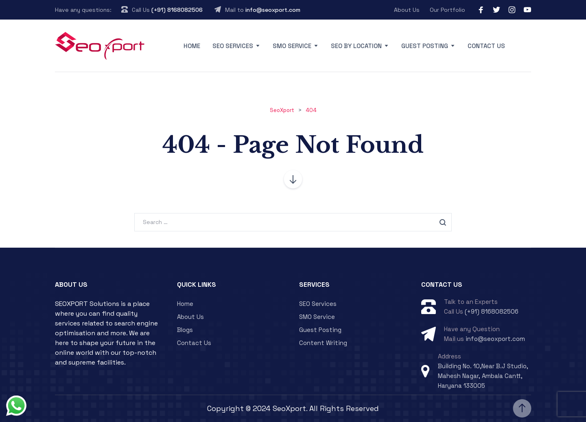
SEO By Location (356, 46)
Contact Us (486, 46)
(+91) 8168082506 (177, 9)
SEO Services (232, 46)
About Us (407, 9)
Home (192, 46)
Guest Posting (424, 46)
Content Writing (323, 343)
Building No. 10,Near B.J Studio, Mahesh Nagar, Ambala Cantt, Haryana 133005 (483, 375)
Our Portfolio (447, 9)
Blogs (185, 330)
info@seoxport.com (272, 9)
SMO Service (292, 46)
